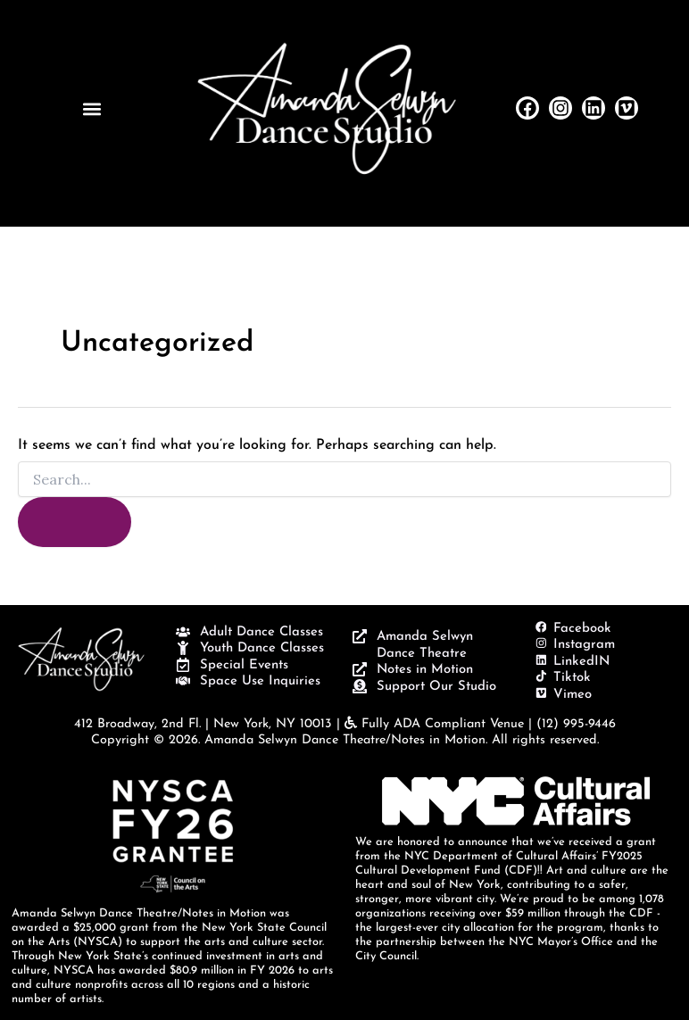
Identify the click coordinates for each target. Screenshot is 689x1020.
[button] (91, 108)
